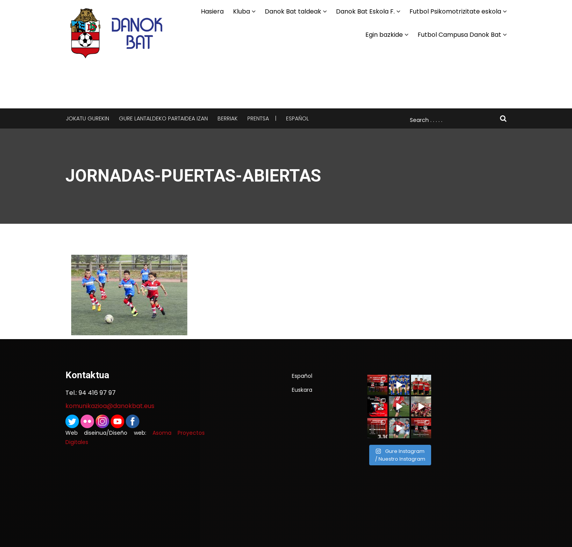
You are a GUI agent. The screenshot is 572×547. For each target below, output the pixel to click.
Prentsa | (261, 118)
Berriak (227, 118)
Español (297, 118)
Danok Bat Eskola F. (365, 11)
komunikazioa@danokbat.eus (109, 405)
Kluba (241, 11)
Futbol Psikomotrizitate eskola (455, 11)
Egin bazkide (384, 34)
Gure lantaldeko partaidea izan (163, 118)
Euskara (302, 390)
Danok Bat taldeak (293, 11)
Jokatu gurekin (87, 118)
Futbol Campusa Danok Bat (459, 34)
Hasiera (212, 11)
